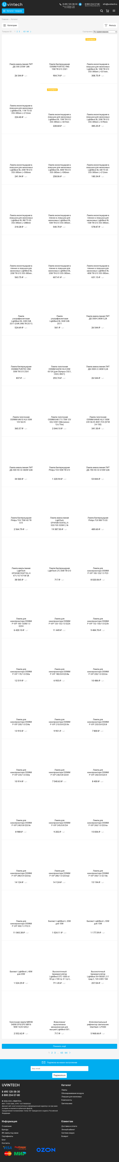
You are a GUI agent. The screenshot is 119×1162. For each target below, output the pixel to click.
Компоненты (66, 1100)
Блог (4, 1140)
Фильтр (110, 25)
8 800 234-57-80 (92, 4)
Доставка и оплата (69, 1126)
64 (28, 32)
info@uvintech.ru (110, 4)
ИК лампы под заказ (10, 1133)
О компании (7, 1126)
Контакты (6, 1143)
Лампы (64, 1090)
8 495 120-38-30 (70, 4)
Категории (10, 25)
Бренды (5, 1130)
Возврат (64, 1136)
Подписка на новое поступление (59, 1062)
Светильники (66, 1103)
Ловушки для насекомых (71, 1097)
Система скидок (67, 1133)
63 (24, 32)
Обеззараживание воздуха (72, 1093)
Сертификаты (7, 1136)
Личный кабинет (68, 1130)
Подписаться (60, 1075)
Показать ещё (59, 1046)
